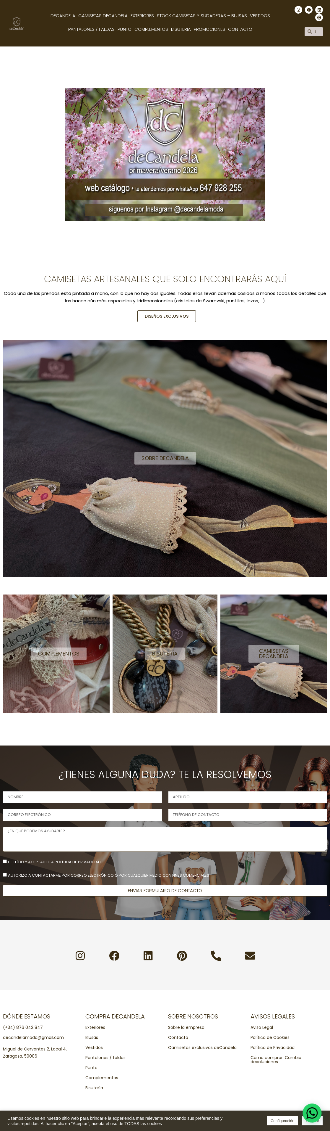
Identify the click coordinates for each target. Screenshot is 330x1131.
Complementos (151, 29)
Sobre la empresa (186, 1027)
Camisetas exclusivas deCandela (202, 1047)
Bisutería (94, 1088)
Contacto (240, 29)
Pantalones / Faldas (91, 29)
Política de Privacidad (273, 1047)
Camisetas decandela (103, 15)
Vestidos (260, 15)
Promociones (209, 29)
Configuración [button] (282, 1121)
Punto (124, 29)
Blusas (91, 1037)
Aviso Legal (262, 1027)
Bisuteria (181, 29)
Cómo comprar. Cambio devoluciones (276, 1060)
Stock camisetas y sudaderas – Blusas (202, 15)
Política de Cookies (270, 1037)
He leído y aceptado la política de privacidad (54, 862)
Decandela (63, 15)
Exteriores (142, 15)
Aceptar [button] (312, 1121)
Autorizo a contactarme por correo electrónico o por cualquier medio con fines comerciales (108, 875)
